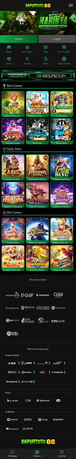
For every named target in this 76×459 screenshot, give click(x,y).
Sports (9, 61)
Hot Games (27, 49)
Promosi (37, 453)
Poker (45, 61)
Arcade (27, 61)
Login (57, 39)
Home (9, 49)
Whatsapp (12, 453)
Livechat (62, 453)
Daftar (19, 39)
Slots (45, 49)
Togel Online (64, 61)
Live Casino (64, 49)
